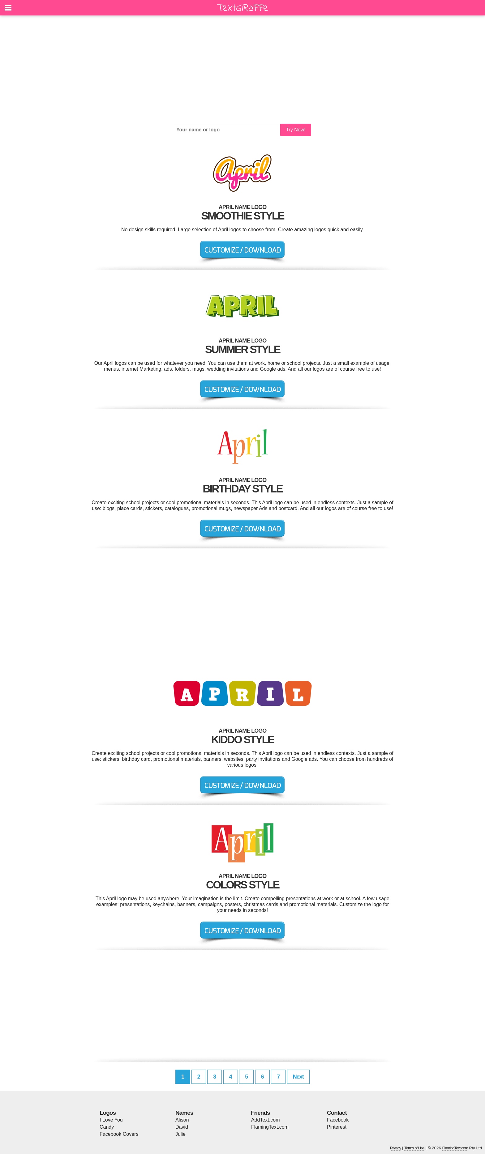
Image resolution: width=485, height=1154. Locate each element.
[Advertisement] (242, 69)
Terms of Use (414, 1148)
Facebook (338, 1119)
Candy (107, 1127)
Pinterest (336, 1127)
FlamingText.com (270, 1127)
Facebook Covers (119, 1134)
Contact (337, 1112)
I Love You (111, 1119)
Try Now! (295, 129)
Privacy (395, 1148)
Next (298, 1077)
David (181, 1127)
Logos (108, 1112)
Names (184, 1112)
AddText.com (265, 1119)
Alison (182, 1119)
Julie (180, 1134)
